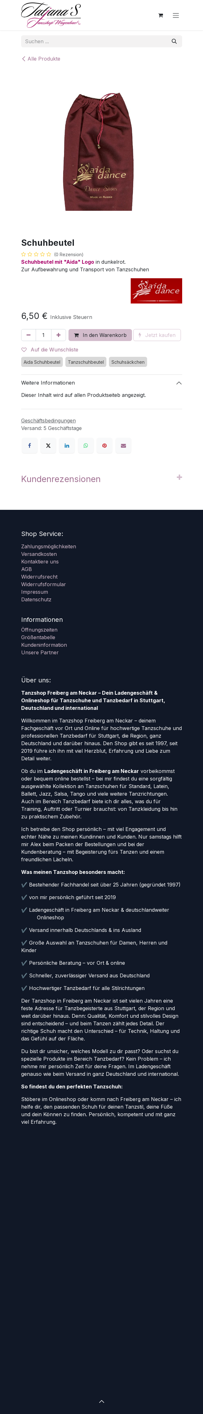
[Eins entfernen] (28, 335)
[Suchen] (174, 41)
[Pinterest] (104, 445)
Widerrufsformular (43, 584)
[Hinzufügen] (58, 335)
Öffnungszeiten (39, 630)
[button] (101, 1401)
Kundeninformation (44, 645)
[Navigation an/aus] (176, 15)
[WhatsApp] (85, 445)
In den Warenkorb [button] (100, 335)
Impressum (34, 592)
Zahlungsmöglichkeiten (48, 546)
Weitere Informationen (48, 383)
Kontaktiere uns (40, 561)
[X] (48, 445)
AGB (26, 569)
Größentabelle (38, 637)
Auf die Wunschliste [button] (49, 349)
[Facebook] (29, 445)
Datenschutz (36, 599)
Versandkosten (39, 554)
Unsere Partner (40, 652)
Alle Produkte (40, 59)
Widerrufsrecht (39, 577)
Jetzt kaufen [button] (157, 335)
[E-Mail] (123, 445)
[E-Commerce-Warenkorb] (160, 15)
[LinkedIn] (67, 445)
